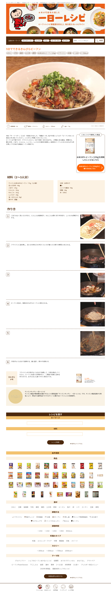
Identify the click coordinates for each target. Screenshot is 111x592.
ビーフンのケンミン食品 (13, 2)
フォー (46, 41)
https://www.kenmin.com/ (89, 382)
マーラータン (55, 41)
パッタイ (38, 41)
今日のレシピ (25, 2)
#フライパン (62, 53)
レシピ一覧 (35, 2)
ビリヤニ (66, 41)
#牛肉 (15, 53)
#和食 (69, 53)
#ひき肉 (27, 53)
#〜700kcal (84, 53)
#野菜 (34, 53)
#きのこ (9, 53)
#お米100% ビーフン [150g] (47, 53)
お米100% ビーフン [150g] (47, 2)
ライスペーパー (28, 41)
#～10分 (76, 53)
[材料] (55, 434)
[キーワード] (55, 423)
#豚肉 (21, 53)
